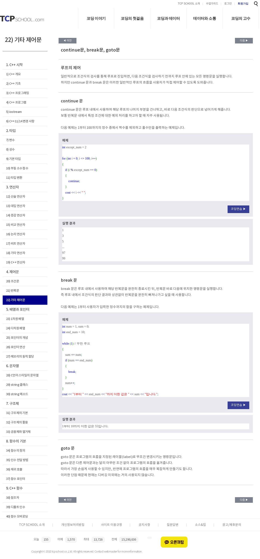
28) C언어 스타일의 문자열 (22, 375)
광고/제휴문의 (231, 525)
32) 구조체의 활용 (17, 422)
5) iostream (14, 112)
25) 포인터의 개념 (17, 338)
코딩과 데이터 (168, 18)
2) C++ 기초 (13, 84)
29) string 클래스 (17, 385)
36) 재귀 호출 (14, 469)
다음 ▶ (244, 40)
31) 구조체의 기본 (17, 413)
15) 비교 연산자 (15, 225)
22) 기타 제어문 (15, 300)
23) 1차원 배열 (15, 319)
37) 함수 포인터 (15, 479)
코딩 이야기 (96, 18)
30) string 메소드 (17, 394)
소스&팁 (200, 525)
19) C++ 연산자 (15, 262)
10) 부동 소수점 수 (17, 168)
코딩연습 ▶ (238, 209)
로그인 (228, 4)
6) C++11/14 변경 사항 (20, 121)
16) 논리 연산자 (15, 234)
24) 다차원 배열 (15, 328)
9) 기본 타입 (13, 159)
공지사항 (144, 525)
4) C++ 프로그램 (16, 102)
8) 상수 (10, 149)
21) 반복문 (12, 291)
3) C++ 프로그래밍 (17, 93)
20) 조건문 (12, 281)
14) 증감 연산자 (15, 215)
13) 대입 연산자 (15, 206)
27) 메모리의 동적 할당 (20, 356)
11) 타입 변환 (14, 178)
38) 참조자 (12, 498)
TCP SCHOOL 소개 (189, 4)
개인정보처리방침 (73, 525)
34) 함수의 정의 (15, 451)
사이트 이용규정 (111, 525)
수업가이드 (212, 4)
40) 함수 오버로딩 (17, 516)
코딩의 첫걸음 (132, 18)
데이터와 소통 (204, 18)
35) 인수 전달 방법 (17, 460)
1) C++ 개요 (13, 74)
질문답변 (172, 525)
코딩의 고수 (240, 18)
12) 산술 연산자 (15, 197)
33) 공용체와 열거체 (18, 432)
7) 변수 (10, 140)
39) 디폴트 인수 (15, 507)
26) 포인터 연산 (15, 347)
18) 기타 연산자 (15, 253)
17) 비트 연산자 (15, 244)
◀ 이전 (67, 40)
